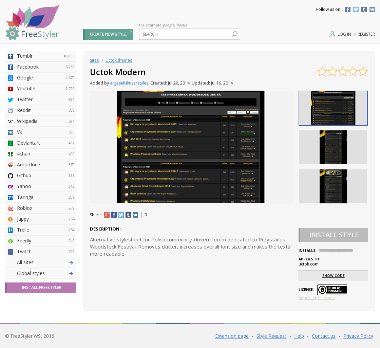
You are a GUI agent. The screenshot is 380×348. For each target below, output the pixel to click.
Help (299, 336)
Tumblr (364, 9)
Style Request (271, 336)
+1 (107, 215)
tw (121, 215)
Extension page (232, 336)
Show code (333, 275)
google (168, 25)
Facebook (347, 9)
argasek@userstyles (129, 83)
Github (46, 175)
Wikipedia (46, 121)
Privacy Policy (358, 336)
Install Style (334, 234)
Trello (46, 230)
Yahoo (46, 186)
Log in (344, 34)
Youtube (46, 89)
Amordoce (46, 165)
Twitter (356, 9)
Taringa (46, 197)
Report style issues (317, 297)
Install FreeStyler (41, 287)
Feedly (46, 241)
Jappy (46, 219)
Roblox (46, 208)
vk (135, 215)
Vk (46, 132)
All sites (25, 262)
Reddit (46, 110)
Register (366, 34)
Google (46, 78)
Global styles (31, 273)
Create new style (108, 34)
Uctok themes (119, 60)
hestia (181, 25)
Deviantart (46, 143)
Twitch (46, 251)
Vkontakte (372, 9)
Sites (94, 60)
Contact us (324, 336)
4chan (46, 154)
